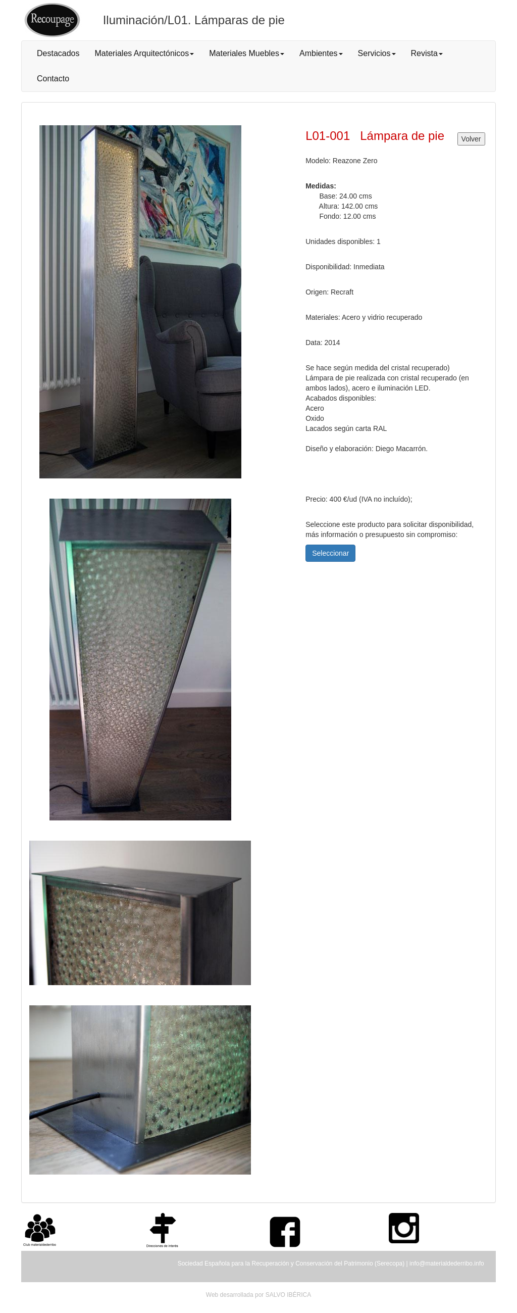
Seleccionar (330, 553)
